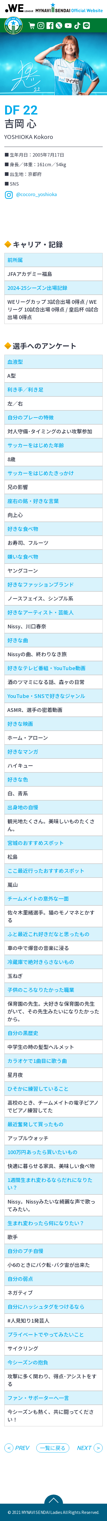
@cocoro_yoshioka (30, 195)
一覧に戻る (53, 1447)
